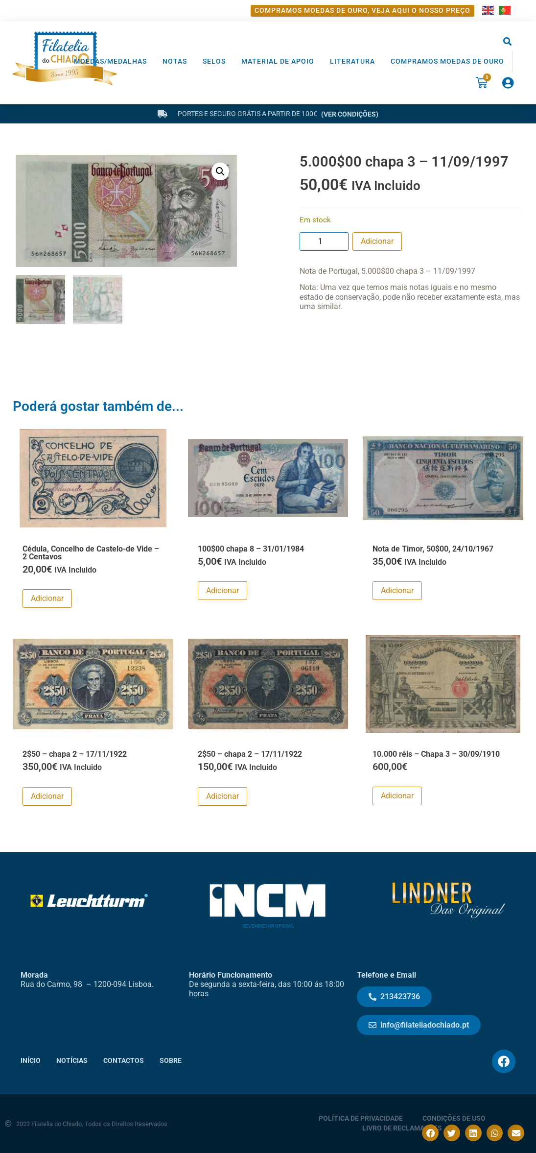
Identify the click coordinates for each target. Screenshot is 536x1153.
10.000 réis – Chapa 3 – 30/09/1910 (436, 754)
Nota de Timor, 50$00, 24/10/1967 (433, 548)
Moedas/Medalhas (110, 61)
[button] (507, 41)
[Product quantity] (324, 241)
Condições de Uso (454, 1118)
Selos (214, 61)
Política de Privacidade (361, 1118)
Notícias (72, 1061)
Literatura (352, 61)
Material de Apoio (277, 61)
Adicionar (377, 241)
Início (31, 1061)
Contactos (123, 1061)
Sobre (171, 1061)
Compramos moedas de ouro (447, 61)
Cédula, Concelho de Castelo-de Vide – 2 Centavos (91, 552)
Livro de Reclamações (402, 1128)
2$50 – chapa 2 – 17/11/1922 (75, 754)
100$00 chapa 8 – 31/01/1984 (251, 548)
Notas (175, 61)
